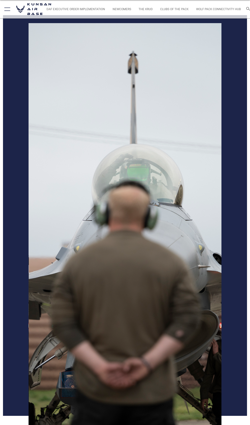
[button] (6, 9)
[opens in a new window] (122, 9)
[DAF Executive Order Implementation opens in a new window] (76, 9)
